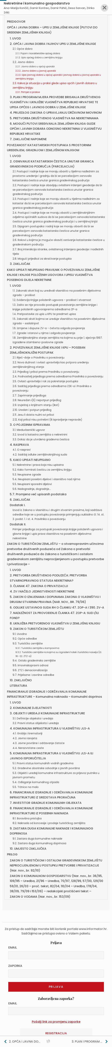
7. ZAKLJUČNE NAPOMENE (28, 139)
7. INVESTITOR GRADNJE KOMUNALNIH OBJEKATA (46, 803)
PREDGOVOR (16, 21)
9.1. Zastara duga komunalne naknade (37, 838)
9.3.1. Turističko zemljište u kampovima (37, 648)
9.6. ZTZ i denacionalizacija (30, 670)
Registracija (56, 1033)
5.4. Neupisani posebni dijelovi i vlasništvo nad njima (46, 479)
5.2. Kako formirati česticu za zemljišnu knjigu (42, 470)
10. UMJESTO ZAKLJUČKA (28, 848)
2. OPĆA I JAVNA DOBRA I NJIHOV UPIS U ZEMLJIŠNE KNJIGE (53, 44)
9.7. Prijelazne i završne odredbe (33, 675)
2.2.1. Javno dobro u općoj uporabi (35, 66)
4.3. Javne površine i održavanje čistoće (39, 743)
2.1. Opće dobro (23, 49)
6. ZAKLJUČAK (20, 500)
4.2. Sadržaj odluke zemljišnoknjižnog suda (40, 454)
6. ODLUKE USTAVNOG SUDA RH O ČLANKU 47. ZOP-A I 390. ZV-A (57, 607)
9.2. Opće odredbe (25, 638)
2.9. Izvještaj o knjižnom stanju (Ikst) (36, 405)
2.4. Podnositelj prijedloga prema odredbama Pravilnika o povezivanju (58, 376)
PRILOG (12, 854)
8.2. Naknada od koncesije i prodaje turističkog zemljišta (49, 823)
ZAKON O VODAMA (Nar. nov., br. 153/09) (40, 896)
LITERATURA (18, 685)
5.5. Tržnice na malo (26, 787)
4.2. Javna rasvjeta (25, 738)
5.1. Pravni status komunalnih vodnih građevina (43, 763)
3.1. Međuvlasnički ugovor (29, 430)
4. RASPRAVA (19, 445)
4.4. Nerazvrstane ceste (28, 748)
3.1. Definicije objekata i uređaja (33, 718)
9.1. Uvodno (20, 634)
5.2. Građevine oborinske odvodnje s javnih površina (46, 768)
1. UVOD (15, 38)
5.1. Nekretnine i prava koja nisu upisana (38, 465)
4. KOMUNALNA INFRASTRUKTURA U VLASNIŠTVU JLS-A (50, 728)
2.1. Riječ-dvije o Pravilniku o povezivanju (38, 357)
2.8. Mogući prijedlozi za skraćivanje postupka (42, 259)
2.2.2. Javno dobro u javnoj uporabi (35, 70)
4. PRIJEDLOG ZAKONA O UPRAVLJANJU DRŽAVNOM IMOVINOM (56, 112)
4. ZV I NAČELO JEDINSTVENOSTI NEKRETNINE (42, 591)
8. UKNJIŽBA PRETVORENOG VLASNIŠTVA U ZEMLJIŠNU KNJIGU (55, 623)
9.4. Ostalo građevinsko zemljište (34, 660)
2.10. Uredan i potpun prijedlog (32, 410)
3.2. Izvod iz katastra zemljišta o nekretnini (40, 434)
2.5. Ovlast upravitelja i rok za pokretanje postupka (45, 381)
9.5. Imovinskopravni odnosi (30, 665)
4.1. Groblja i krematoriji (27, 733)
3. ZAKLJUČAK (20, 264)
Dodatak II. (18, 524)
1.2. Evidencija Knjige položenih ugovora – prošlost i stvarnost (52, 300)
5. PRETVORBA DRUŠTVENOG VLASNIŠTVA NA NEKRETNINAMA (54, 118)
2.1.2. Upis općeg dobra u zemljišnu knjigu (38, 57)
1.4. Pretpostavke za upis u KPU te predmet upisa (44, 314)
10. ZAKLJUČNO (21, 680)
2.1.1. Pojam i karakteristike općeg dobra (37, 53)
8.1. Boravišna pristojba (27, 818)
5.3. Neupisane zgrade (27, 474)
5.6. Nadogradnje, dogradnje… (32, 489)
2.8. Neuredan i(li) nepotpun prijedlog (37, 400)
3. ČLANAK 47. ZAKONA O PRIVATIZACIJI (39, 586)
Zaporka (15, 966)
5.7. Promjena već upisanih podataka (38, 494)
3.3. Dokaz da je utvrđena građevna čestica (41, 439)
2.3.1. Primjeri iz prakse (27, 92)
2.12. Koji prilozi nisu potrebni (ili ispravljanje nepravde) (47, 419)
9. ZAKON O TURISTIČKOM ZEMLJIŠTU (37, 629)
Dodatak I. (17, 505)
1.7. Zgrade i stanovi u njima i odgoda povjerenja (44, 333)
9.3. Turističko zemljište (28, 643)
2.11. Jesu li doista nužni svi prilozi (33, 415)
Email (12, 947)
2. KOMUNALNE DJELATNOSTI (31, 708)
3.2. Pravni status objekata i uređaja (36, 723)
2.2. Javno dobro (23, 62)
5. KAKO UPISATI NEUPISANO (30, 460)
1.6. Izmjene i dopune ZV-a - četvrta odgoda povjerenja (49, 328)
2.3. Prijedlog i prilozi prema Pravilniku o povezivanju (46, 372)
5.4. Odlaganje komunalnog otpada (36, 782)
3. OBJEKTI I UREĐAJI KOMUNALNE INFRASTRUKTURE (47, 713)
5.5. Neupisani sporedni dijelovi (32, 484)
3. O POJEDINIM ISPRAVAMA (30, 425)
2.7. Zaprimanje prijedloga (29, 395)
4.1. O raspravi (21, 450)
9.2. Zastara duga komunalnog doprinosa (39, 843)
